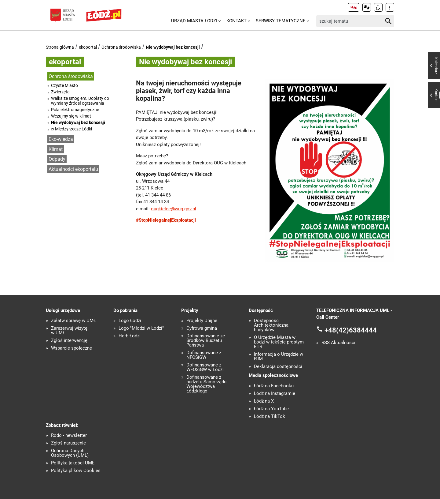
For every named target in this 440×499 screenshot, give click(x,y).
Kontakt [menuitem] (236, 21)
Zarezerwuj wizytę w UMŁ (69, 330)
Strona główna (60, 47)
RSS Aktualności (338, 342)
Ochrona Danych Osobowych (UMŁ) (70, 453)
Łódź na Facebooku (274, 386)
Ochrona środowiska (121, 47)
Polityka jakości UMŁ (72, 463)
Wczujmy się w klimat (71, 116)
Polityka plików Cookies (76, 470)
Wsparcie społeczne (71, 348)
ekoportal (88, 47)
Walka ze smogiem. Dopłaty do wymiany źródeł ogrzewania (80, 101)
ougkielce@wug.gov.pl (173, 209)
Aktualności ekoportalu (73, 169)
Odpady (57, 159)
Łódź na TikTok (269, 416)
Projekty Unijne (201, 320)
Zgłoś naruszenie (68, 443)
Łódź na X (264, 401)
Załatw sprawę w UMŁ (73, 320)
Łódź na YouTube (271, 409)
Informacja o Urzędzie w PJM (278, 356)
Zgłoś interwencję (69, 340)
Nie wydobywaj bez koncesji (173, 47)
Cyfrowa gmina (201, 328)
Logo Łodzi (130, 320)
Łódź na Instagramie (274, 393)
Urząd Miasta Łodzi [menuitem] (194, 21)
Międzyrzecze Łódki (73, 128)
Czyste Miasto (64, 85)
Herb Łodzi (130, 336)
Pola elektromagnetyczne (75, 109)
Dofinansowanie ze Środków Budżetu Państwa (205, 340)
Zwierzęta (60, 91)
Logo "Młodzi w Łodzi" (141, 328)
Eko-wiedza (61, 139)
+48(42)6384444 (350, 330)
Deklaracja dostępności (278, 366)
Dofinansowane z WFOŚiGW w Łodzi (205, 367)
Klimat (56, 149)
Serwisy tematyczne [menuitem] (281, 21)
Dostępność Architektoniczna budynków (271, 325)
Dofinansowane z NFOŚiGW (203, 355)
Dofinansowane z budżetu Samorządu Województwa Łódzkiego (206, 384)
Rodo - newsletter (69, 435)
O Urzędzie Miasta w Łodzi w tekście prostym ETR (279, 342)
